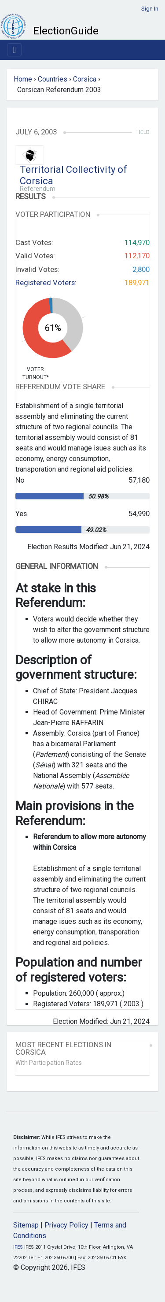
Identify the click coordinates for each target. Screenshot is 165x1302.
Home (23, 79)
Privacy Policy (66, 1225)
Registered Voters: (46, 282)
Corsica (84, 79)
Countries (52, 79)
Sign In (149, 8)
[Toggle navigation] (14, 49)
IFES (18, 1247)
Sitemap (26, 1225)
